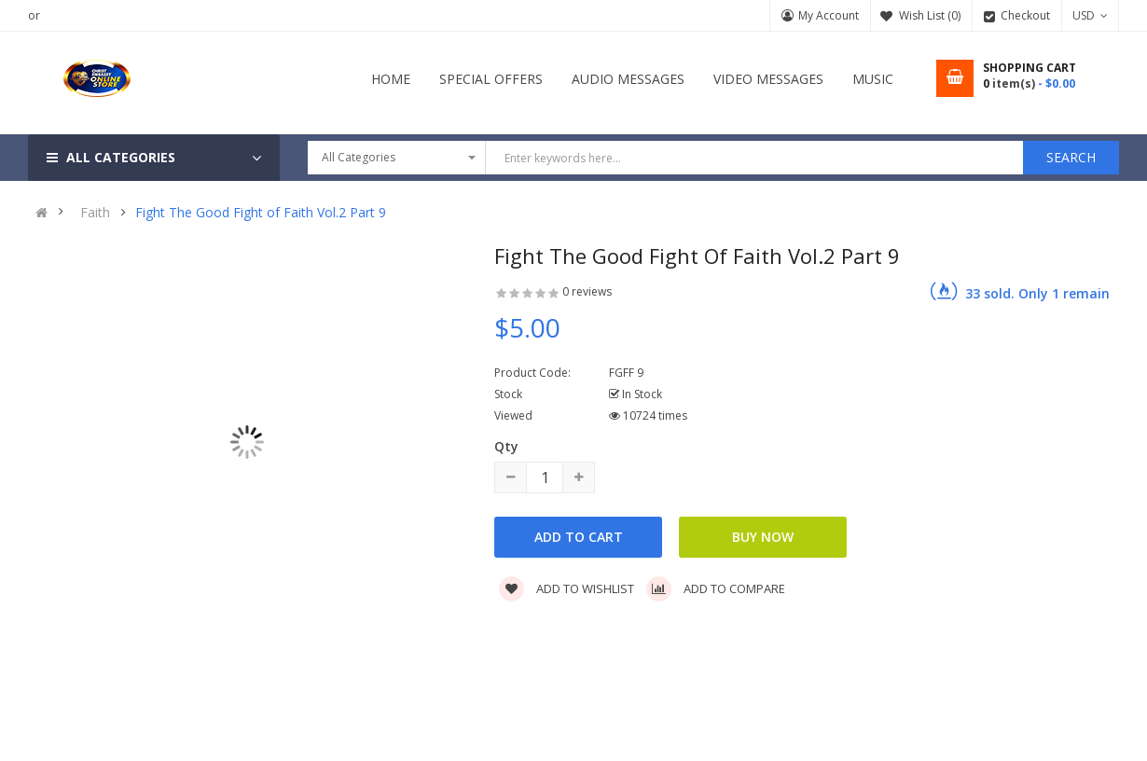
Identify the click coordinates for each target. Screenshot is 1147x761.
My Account (828, 15)
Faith (95, 212)
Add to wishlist (566, 588)
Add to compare (715, 588)
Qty (506, 446)
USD (1090, 15)
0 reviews (587, 291)
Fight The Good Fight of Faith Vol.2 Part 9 (260, 212)
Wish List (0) (929, 15)
